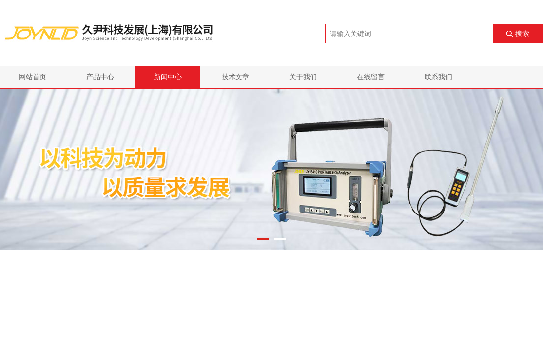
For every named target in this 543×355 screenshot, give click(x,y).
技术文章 (235, 77)
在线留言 (371, 77)
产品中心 (100, 77)
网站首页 (32, 77)
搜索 (522, 33)
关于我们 (303, 77)
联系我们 (438, 77)
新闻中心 (168, 77)
